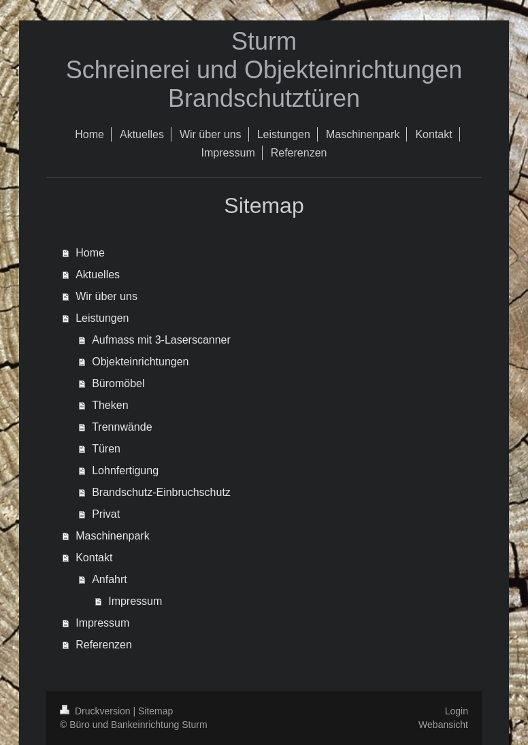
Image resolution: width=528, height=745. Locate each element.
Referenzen (104, 644)
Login (456, 711)
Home (90, 253)
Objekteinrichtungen (140, 361)
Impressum (135, 601)
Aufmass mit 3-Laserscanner (161, 340)
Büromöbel (118, 383)
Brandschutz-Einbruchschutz (161, 492)
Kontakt (94, 557)
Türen (106, 448)
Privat (106, 514)
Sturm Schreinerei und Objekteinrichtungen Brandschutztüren (264, 69)
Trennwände (122, 427)
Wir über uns (106, 296)
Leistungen (102, 318)
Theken (110, 405)
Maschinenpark (113, 536)
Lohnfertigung (125, 470)
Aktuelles (98, 274)
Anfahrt (109, 579)
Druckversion (96, 711)
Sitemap (155, 711)
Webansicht (443, 724)
